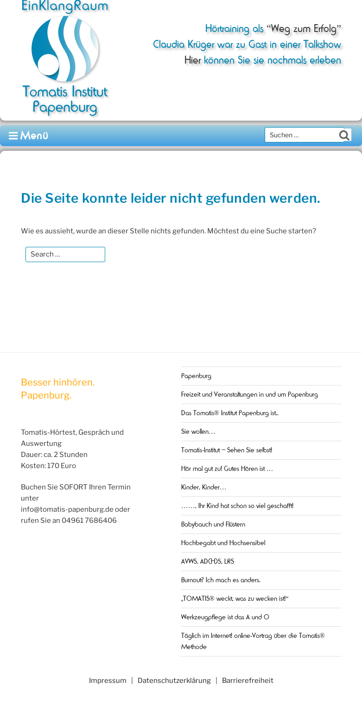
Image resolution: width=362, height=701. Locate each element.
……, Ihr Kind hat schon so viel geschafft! (237, 505)
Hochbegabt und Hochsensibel (223, 542)
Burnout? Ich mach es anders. (220, 580)
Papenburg (196, 375)
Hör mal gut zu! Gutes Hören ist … (227, 468)
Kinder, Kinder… (204, 487)
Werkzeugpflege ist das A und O (225, 617)
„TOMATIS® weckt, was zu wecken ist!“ (235, 598)
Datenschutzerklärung (174, 680)
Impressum (108, 680)
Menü (29, 135)
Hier (192, 60)
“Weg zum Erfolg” (302, 28)
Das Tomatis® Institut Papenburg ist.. (230, 413)
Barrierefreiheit (247, 680)
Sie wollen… (198, 431)
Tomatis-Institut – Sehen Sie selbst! (226, 450)
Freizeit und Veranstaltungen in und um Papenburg (249, 394)
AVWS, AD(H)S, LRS (207, 561)
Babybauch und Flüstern (213, 524)
